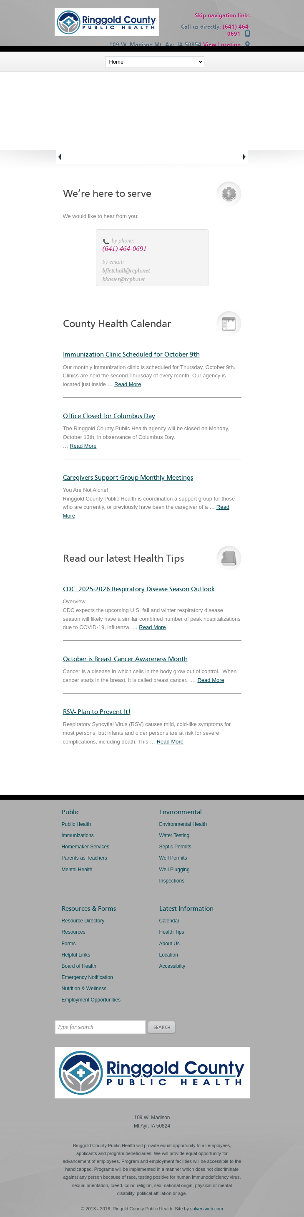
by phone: (123, 241)
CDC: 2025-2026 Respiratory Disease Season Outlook (139, 589)
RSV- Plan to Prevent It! (97, 712)
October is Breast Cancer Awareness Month (125, 659)
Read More (127, 384)
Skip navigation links (222, 15)
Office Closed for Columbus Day (109, 416)
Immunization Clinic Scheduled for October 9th (131, 354)
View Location (222, 44)
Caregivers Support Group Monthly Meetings (128, 477)
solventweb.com (206, 1208)
